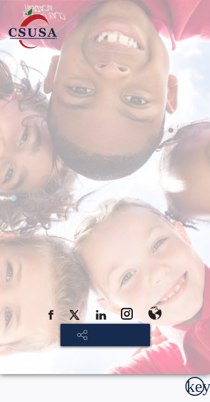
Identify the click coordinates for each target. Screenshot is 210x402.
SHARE (110, 335)
